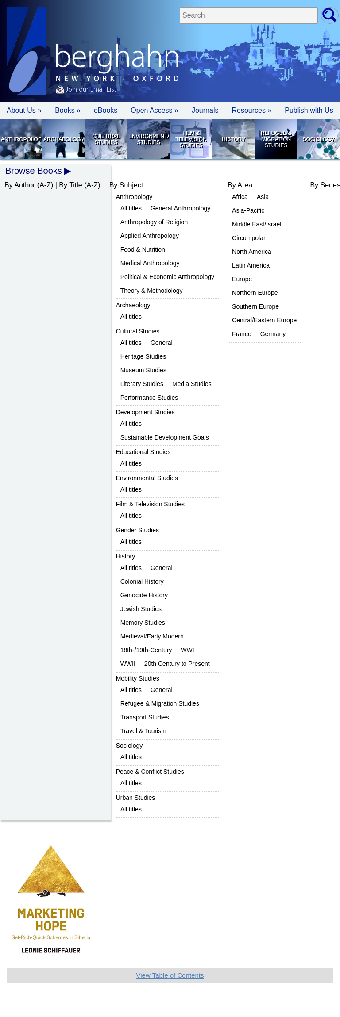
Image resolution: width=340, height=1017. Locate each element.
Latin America (251, 265)
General (162, 342)
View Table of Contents (170, 975)
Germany (273, 333)
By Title (70, 185)
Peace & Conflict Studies (150, 771)
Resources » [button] (251, 110)
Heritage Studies (143, 356)
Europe (242, 279)
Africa (240, 196)
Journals (205, 110)
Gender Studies (137, 530)
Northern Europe (255, 292)
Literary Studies (141, 383)
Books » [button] (68, 110)
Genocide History (144, 595)
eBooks (105, 110)
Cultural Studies (106, 139)
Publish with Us (309, 110)
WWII (127, 663)
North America (251, 251)
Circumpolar (248, 237)
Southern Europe (255, 306)
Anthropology (21, 139)
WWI (187, 650)
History (233, 139)
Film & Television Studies (191, 139)
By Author (19, 185)
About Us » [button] (24, 110)
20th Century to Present (177, 663)
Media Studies (192, 383)
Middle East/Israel (256, 224)
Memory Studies (142, 622)
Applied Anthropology (149, 235)
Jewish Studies (141, 608)
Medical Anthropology (150, 263)
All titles (131, 208)
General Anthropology (180, 208)
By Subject (126, 185)
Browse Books (33, 171)
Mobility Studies (137, 678)
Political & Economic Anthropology (167, 276)
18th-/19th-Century (146, 650)
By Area (240, 185)
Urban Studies (135, 797)
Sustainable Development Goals (164, 437)
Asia (263, 196)
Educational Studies (143, 451)
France (241, 333)
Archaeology (63, 139)
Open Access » (154, 110)
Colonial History (142, 581)
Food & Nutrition (142, 249)
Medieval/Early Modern (152, 636)
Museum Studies (143, 370)
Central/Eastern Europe (264, 320)
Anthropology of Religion (154, 222)
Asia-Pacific (248, 210)
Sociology (318, 139)
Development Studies (145, 412)
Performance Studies (149, 397)
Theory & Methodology (151, 290)
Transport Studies (144, 717)
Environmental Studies (148, 139)
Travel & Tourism (143, 730)
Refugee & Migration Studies (276, 139)
